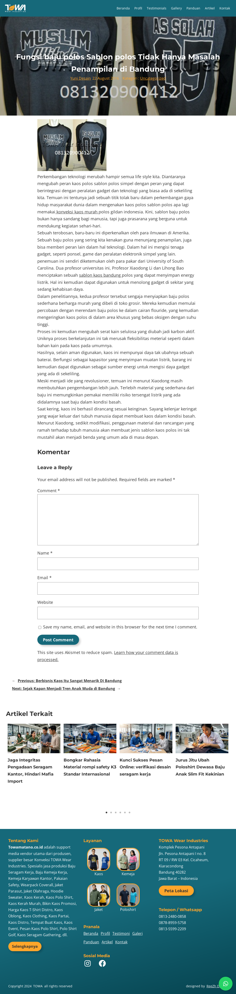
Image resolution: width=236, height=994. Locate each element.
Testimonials (156, 8)
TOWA (38, 986)
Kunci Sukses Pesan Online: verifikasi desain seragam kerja (145, 767)
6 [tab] (129, 812)
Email (44, 577)
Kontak (224, 8)
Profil (138, 8)
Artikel (210, 8)
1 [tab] (106, 812)
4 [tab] (120, 812)
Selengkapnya (25, 946)
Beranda (123, 8)
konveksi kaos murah (77, 212)
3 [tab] (115, 812)
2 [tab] (111, 812)
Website (45, 602)
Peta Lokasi (176, 890)
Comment (48, 490)
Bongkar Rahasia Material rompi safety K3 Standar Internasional (90, 767)
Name (45, 553)
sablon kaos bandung (100, 275)
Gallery (176, 8)
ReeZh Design (217, 986)
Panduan (193, 8)
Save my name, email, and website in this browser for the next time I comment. (120, 627)
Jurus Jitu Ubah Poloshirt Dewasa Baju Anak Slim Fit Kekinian (200, 767)
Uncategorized (153, 78)
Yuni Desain (80, 78)
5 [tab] (125, 812)
